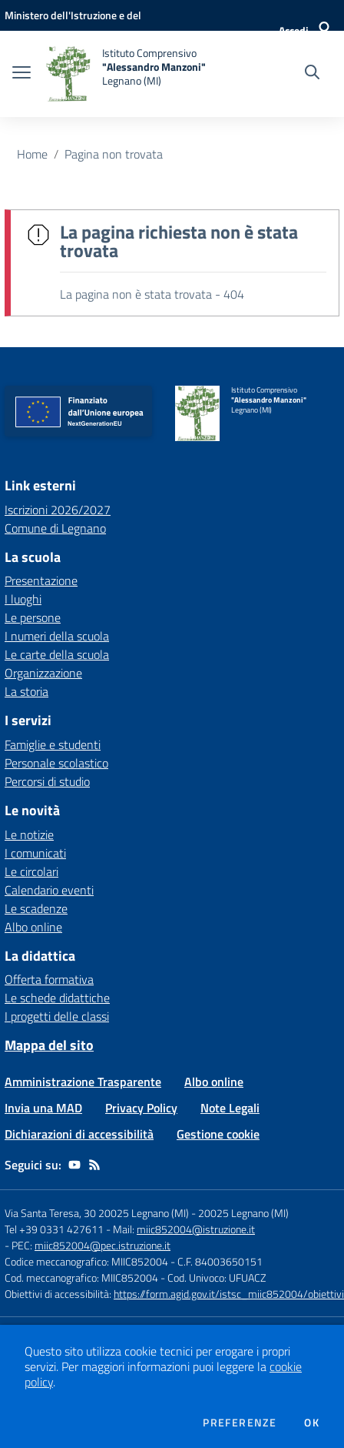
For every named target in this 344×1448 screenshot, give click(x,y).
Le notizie (29, 834)
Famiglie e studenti (53, 744)
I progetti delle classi (57, 1016)
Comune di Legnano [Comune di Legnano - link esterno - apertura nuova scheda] (55, 528)
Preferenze (239, 1422)
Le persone (33, 617)
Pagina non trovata (113, 154)
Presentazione (41, 580)
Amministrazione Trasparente (83, 1081)
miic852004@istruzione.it (196, 1229)
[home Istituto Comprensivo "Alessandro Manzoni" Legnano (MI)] (126, 74)
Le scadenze (36, 908)
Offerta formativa (49, 979)
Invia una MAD (43, 1108)
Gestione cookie (218, 1134)
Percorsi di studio (47, 781)
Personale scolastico (56, 763)
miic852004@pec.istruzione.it (102, 1245)
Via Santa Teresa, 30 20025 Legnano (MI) (97, 1213)
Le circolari (31, 871)
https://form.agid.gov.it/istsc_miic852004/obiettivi (229, 1294)
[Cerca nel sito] (312, 74)
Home (32, 154)
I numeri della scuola (57, 636)
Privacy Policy (141, 1108)
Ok (311, 1422)
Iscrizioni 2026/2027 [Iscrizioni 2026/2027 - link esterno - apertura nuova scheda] (58, 509)
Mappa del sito (49, 1045)
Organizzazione (43, 673)
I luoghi (23, 599)
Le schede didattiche (57, 997)
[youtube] (74, 1165)
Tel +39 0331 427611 (54, 1229)
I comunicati (35, 853)
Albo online (33, 927)
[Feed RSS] (94, 1165)
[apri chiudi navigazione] (21, 74)
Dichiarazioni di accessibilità (79, 1134)
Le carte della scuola (57, 654)
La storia (26, 691)
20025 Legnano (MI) (243, 1213)
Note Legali (230, 1108)
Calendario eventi (49, 890)
